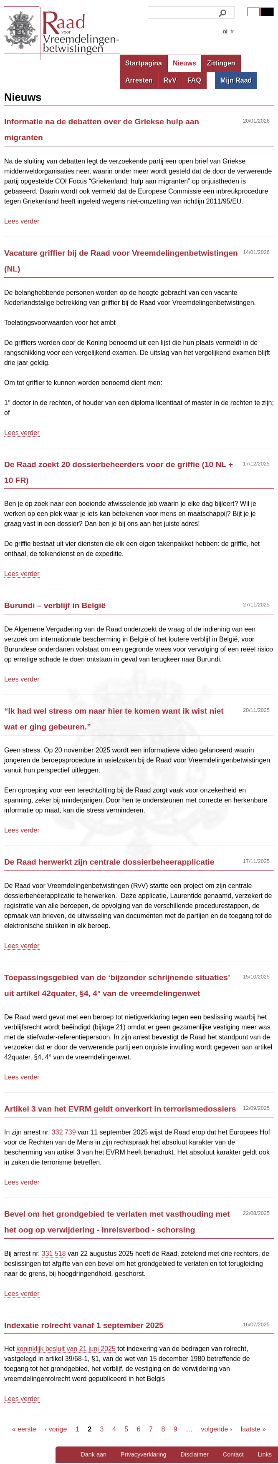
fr (232, 31)
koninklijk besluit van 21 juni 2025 (65, 1348)
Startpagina (143, 63)
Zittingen (221, 63)
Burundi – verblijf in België (55, 605)
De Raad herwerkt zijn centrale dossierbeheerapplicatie (109, 862)
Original (253, 12)
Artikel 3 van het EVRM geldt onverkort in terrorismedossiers (120, 1108)
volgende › (217, 1429)
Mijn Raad (236, 80)
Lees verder (22, 221)
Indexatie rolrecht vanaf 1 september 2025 (84, 1325)
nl (225, 31)
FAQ (194, 80)
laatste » (253, 1429)
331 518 (54, 1253)
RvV (170, 80)
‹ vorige (56, 1429)
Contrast (267, 12)
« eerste (24, 1429)
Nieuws (184, 63)
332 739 (64, 1132)
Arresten (139, 80)
